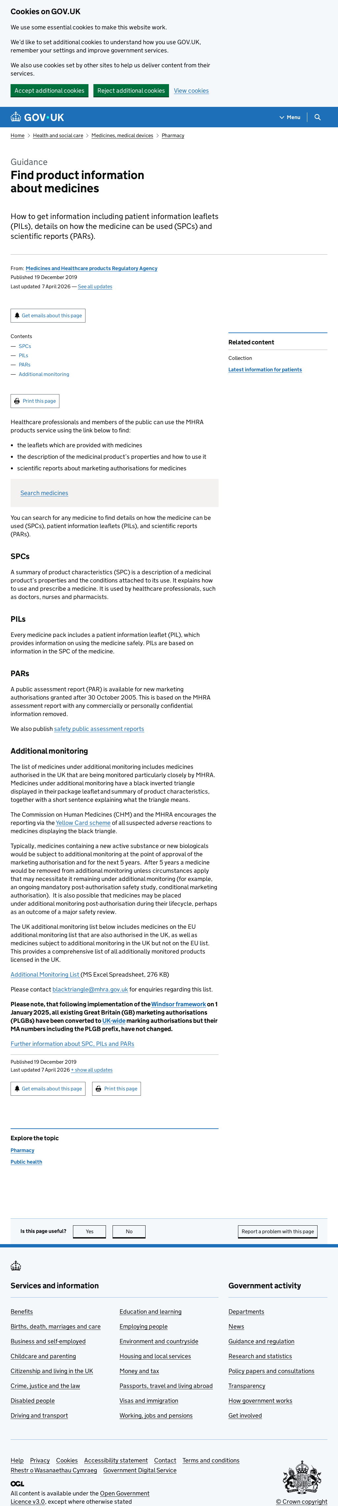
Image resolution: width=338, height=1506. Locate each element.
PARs (24, 364)
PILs (23, 355)
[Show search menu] (317, 117)
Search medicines (44, 493)
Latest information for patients (265, 369)
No (136, 1231)
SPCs (25, 346)
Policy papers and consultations (271, 1371)
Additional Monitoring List (46, 974)
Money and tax (139, 1371)
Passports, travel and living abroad (166, 1386)
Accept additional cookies (49, 90)
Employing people (143, 1326)
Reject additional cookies (131, 90)
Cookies (67, 1460)
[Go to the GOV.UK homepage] (37, 117)
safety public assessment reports (99, 729)
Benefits (22, 1311)
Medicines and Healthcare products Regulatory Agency (91, 268)
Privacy (40, 1460)
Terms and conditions (211, 1460)
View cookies (191, 90)
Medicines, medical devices (122, 135)
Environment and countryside (158, 1341)
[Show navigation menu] (290, 117)
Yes (96, 1231)
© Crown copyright (301, 1501)
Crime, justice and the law (45, 1386)
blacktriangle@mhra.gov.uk (90, 989)
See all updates (95, 286)
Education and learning (150, 1311)
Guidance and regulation (261, 1341)
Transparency (246, 1386)
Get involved (245, 1415)
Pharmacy (173, 135)
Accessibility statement (116, 1460)
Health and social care (58, 135)
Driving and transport (39, 1415)
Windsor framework (178, 1004)
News (236, 1326)
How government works (260, 1400)
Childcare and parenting (43, 1356)
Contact (165, 1460)
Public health (26, 1162)
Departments (246, 1311)
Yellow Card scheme (83, 823)
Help (17, 1460)
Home (17, 135)
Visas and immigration (148, 1400)
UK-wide (113, 1020)
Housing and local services (155, 1356)
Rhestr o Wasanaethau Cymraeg (54, 1470)
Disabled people (33, 1400)
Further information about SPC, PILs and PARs (72, 1044)
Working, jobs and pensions (156, 1415)
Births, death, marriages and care (56, 1326)
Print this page (39, 401)
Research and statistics (260, 1356)
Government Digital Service (140, 1470)
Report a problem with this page (278, 1231)
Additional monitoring (44, 374)
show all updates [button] (92, 1070)
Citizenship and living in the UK (52, 1371)
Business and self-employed (48, 1341)
